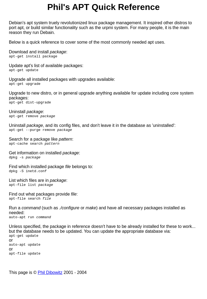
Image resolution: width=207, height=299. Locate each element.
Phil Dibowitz (50, 284)
